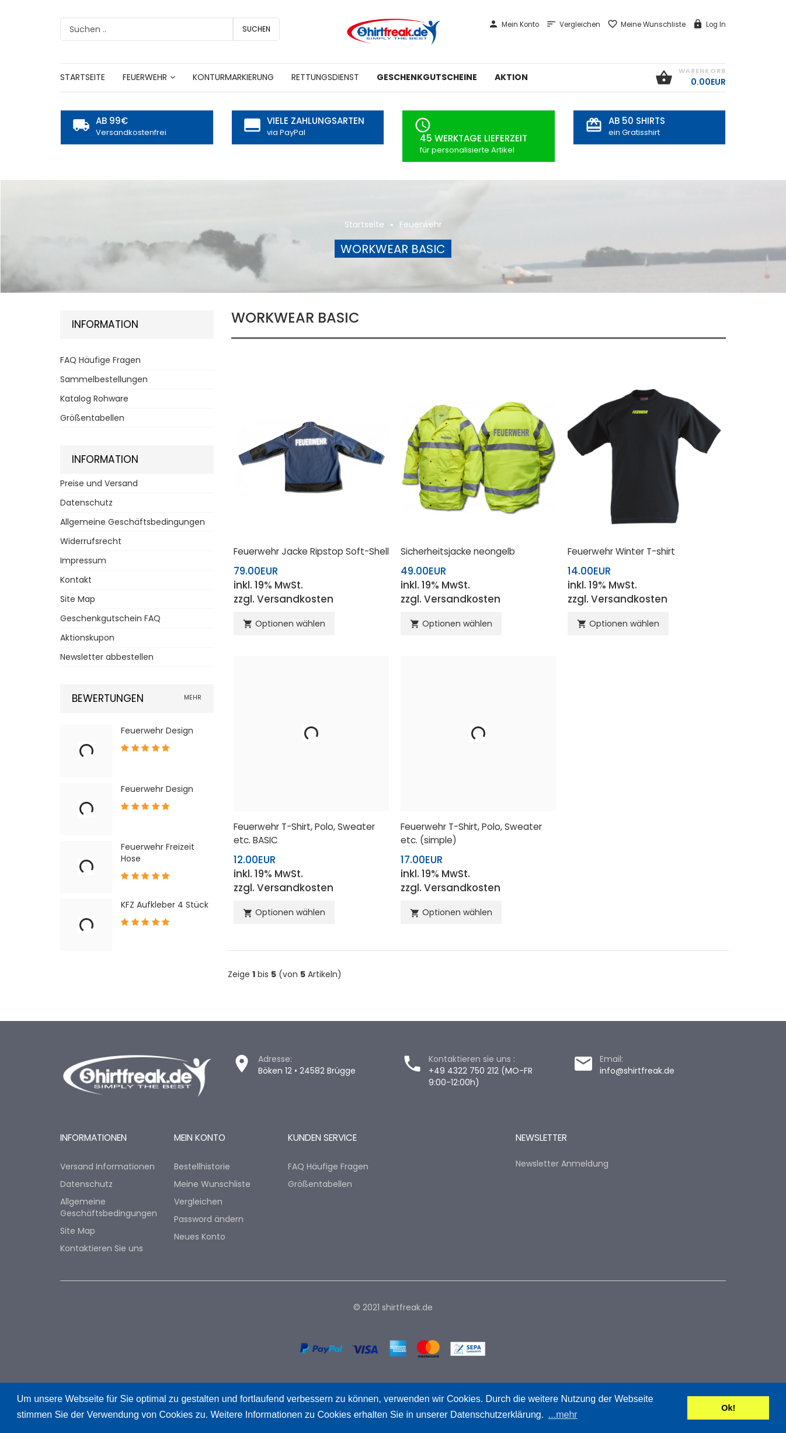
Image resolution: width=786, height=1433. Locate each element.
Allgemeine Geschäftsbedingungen (132, 522)
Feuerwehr (420, 224)
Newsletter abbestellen (107, 657)
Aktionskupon (87, 637)
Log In (709, 24)
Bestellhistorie (202, 1166)
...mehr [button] (563, 1415)
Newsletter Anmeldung (562, 1163)
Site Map (77, 599)
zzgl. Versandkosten (283, 599)
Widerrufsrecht (90, 541)
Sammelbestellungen (104, 379)
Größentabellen (92, 418)
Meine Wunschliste (646, 24)
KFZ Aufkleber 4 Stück (164, 905)
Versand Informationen (107, 1166)
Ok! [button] (728, 1408)
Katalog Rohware (94, 398)
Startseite (364, 224)
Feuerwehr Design (157, 730)
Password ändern (209, 1219)
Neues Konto (199, 1236)
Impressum (83, 560)
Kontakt (76, 580)
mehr (192, 697)
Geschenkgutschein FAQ (110, 618)
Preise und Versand (99, 483)
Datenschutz (86, 502)
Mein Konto (513, 24)
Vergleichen (573, 24)
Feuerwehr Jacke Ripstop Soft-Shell (311, 551)
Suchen (256, 29)
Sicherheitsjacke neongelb (458, 551)
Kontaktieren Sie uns (101, 1248)
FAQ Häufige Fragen (100, 360)
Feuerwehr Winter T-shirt (621, 551)
